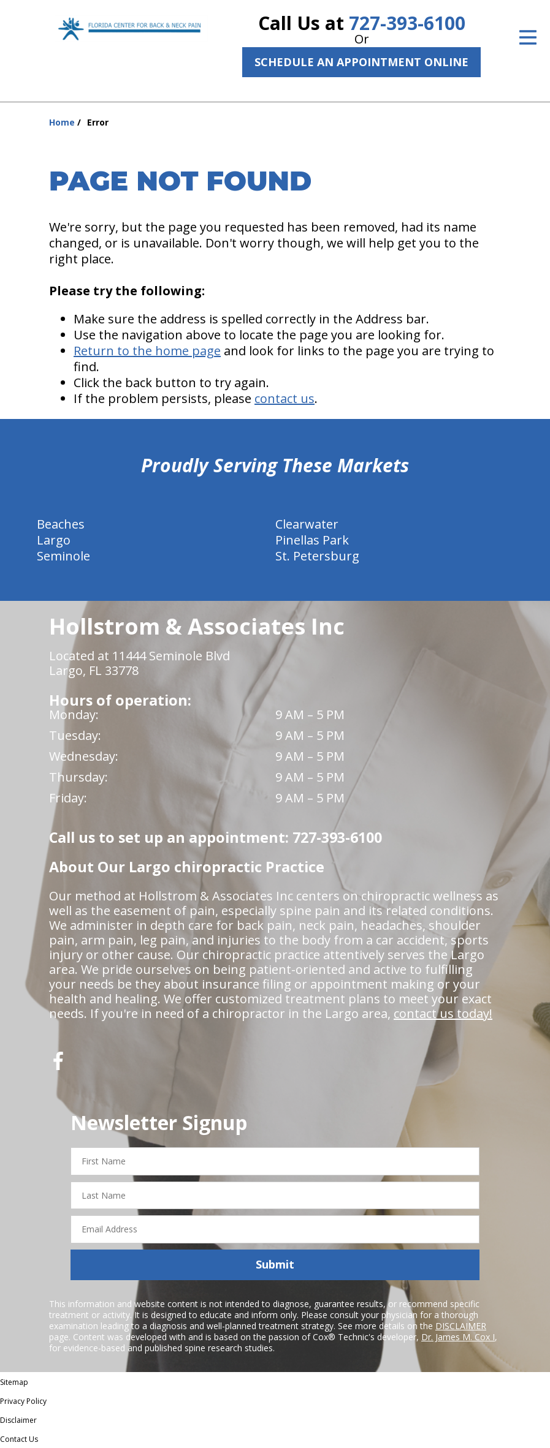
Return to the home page (147, 350)
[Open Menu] (528, 37)
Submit (275, 1264)
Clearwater (306, 524)
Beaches (61, 524)
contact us (284, 398)
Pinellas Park (312, 540)
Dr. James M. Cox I (458, 1337)
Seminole (63, 556)
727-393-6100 (407, 23)
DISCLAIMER (460, 1326)
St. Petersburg (317, 556)
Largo (54, 540)
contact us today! (443, 1013)
